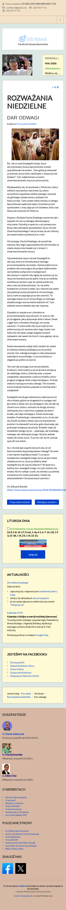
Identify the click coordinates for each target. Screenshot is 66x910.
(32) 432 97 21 (40, 7)
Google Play (41, 634)
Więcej (33, 554)
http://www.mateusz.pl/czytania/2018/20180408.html (36, 489)
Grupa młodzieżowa (20, 672)
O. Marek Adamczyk (13, 733)
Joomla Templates (22, 896)
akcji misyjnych (41, 598)
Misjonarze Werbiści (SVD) (24, 675)
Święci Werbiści (12, 806)
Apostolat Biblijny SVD (16, 815)
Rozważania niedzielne (27, 124)
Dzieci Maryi (17, 669)
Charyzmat (10, 800)
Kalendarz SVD (15, 612)
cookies (21, 886)
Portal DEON (11, 839)
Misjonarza (17, 604)
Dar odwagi (23, 117)
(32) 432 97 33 (13, 10)
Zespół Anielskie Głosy (22, 665)
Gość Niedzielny (13, 837)
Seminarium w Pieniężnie (17, 812)
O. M (5, 754)
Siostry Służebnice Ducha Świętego (22, 834)
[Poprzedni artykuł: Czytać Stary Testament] (19, 502)
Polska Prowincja (13, 809)
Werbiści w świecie (14, 803)
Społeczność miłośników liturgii (20, 842)
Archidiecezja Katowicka (17, 831)
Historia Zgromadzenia (16, 797)
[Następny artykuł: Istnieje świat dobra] (47, 502)
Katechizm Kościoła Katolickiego (21, 845)
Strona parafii (17, 662)
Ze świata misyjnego (17, 582)
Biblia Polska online (14, 848)
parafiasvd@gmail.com (16, 7)
